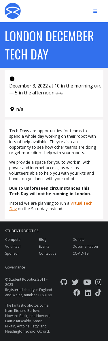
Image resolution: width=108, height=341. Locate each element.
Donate (79, 239)
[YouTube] (87, 282)
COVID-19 (80, 253)
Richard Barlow (26, 310)
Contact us (47, 253)
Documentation (85, 246)
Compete (12, 239)
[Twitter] (75, 282)
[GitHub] (63, 282)
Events (44, 246)
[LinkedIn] (88, 292)
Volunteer (13, 246)
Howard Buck (16, 315)
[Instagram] (98, 282)
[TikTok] (98, 292)
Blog (42, 239)
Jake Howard (39, 315)
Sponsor (12, 253)
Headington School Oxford (27, 331)
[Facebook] (76, 292)
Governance (15, 267)
